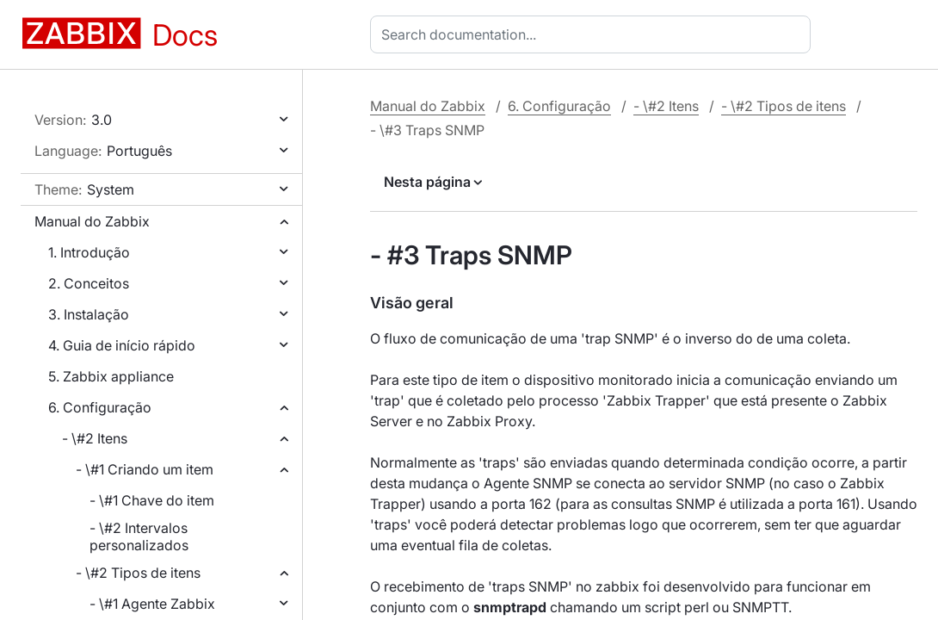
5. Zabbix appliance (111, 376)
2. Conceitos (88, 283)
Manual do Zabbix (92, 221)
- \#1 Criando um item (144, 469)
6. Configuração (99, 407)
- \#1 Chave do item (151, 500)
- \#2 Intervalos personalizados (138, 536)
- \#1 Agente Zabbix (152, 603)
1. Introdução (89, 252)
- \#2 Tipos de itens (138, 572)
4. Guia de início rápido (121, 345)
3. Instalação (88, 314)
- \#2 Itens (94, 438)
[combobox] (594, 34)
